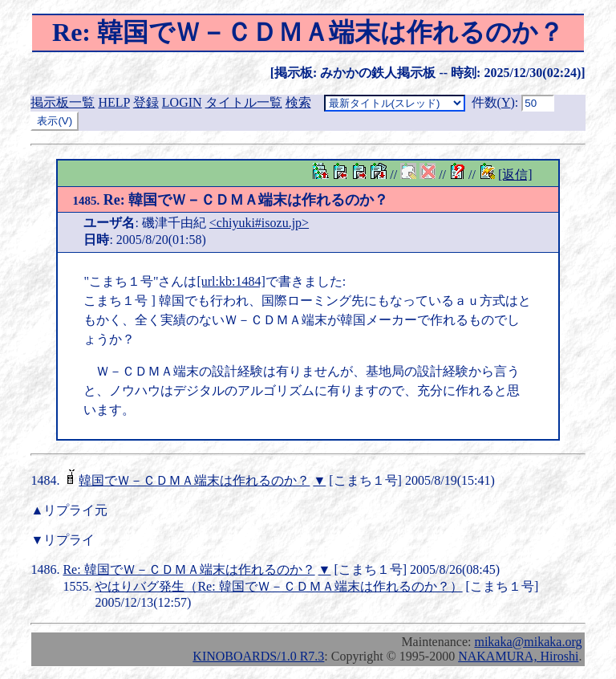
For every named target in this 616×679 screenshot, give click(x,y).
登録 (146, 102)
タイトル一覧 (243, 102)
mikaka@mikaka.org (528, 642)
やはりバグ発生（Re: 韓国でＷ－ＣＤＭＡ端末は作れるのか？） (278, 586)
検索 (298, 102)
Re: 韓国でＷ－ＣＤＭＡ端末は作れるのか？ (230, 200)
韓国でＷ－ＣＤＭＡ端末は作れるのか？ (194, 480)
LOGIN (182, 102)
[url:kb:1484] (231, 281)
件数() (493, 102)
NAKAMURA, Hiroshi (518, 656)
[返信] (515, 174)
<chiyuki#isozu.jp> (259, 223)
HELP (113, 102)
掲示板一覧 (62, 102)
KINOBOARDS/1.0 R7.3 (258, 656)
